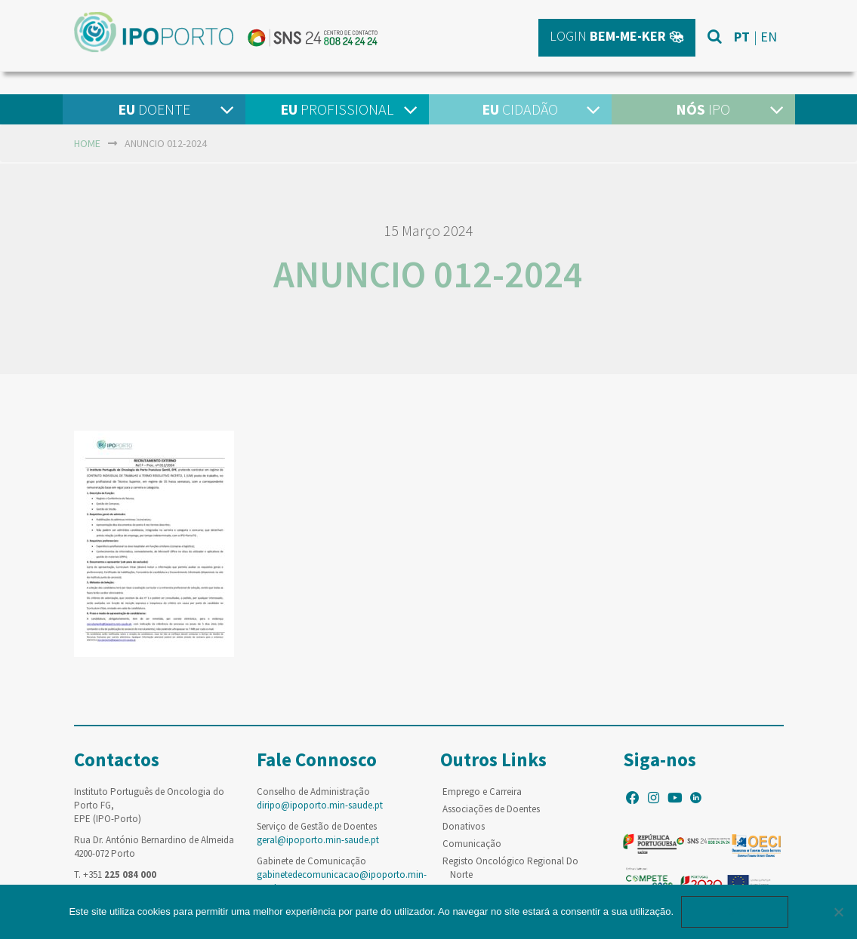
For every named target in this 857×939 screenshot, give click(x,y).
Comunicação (471, 843)
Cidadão (520, 109)
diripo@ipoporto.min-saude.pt (320, 805)
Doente (154, 109)
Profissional (336, 109)
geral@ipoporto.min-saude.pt (318, 839)
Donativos (463, 826)
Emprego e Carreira (482, 791)
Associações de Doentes (491, 808)
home (87, 143)
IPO (703, 109)
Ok (734, 911)
